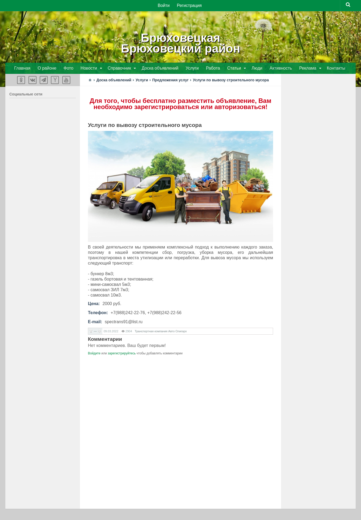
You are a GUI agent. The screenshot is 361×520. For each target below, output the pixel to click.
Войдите (94, 354)
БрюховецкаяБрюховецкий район (180, 42)
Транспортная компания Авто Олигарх (161, 331)
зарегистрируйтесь (122, 354)
